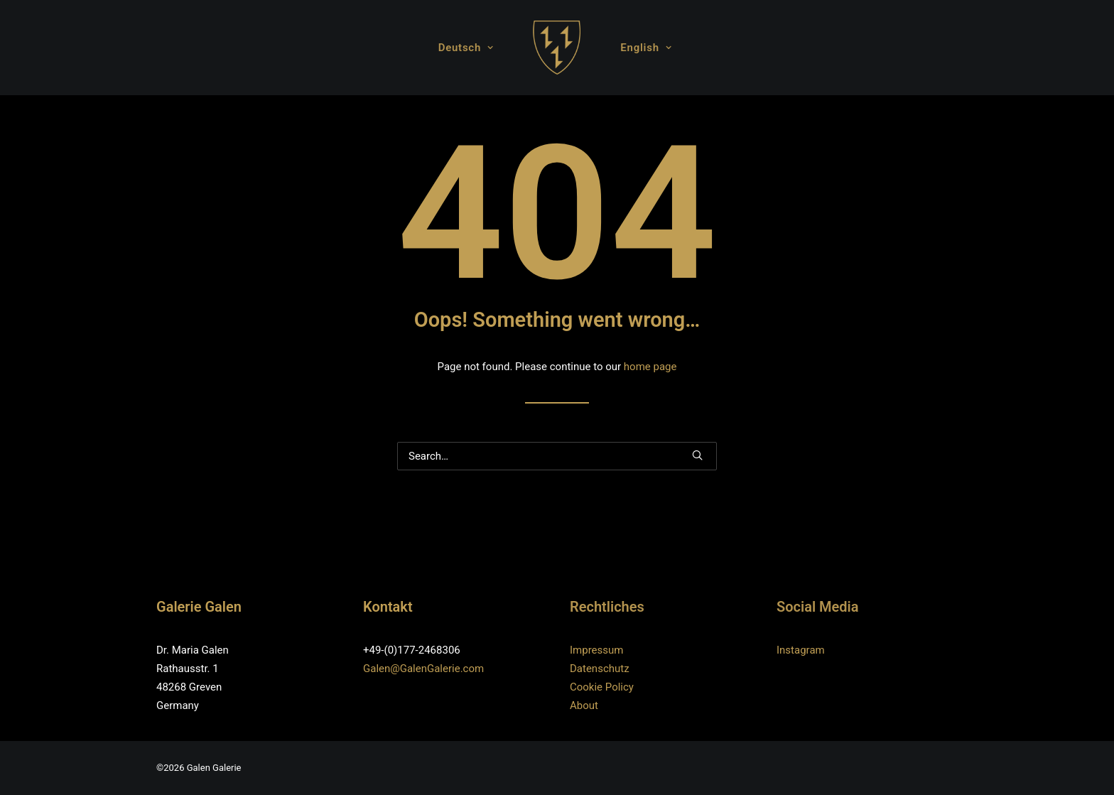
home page (650, 366)
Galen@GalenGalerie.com (423, 668)
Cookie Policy (602, 687)
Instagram (801, 650)
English (645, 47)
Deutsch (466, 47)
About (584, 705)
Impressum (596, 650)
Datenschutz (599, 668)
